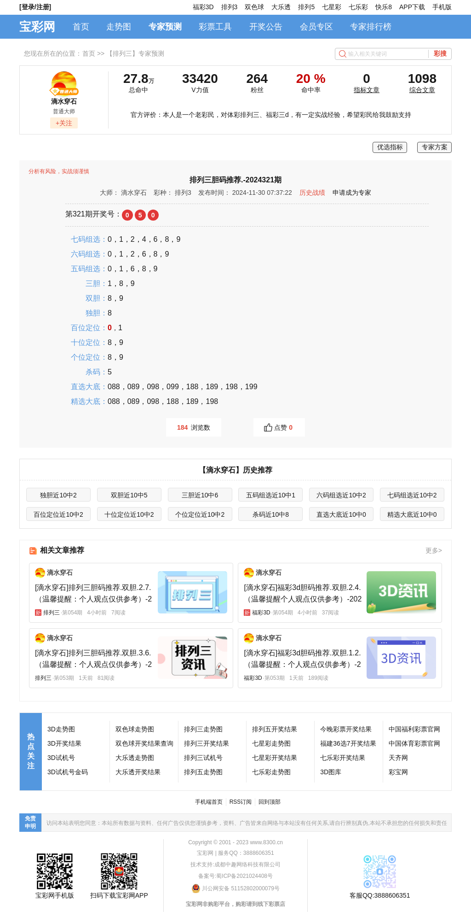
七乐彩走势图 (271, 772)
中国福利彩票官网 (414, 729)
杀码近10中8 (271, 514)
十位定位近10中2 (129, 514)
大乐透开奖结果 (138, 772)
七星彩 (331, 7)
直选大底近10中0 (341, 514)
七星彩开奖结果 (274, 757)
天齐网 (398, 757)
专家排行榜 (370, 26)
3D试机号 (61, 757)
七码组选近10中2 (412, 495)
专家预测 (165, 26)
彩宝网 (398, 772)
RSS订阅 (241, 802)
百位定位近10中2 (58, 514)
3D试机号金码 (67, 772)
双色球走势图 (134, 729)
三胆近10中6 (200, 495)
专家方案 (435, 147)
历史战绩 (312, 192)
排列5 (306, 7)
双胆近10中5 (129, 495)
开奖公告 (265, 26)
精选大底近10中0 (412, 514)
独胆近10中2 (58, 495)
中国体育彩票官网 (414, 743)
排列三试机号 (203, 757)
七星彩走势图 (271, 743)
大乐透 (281, 7)
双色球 (254, 7)
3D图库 (330, 772)
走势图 (118, 26)
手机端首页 (209, 802)
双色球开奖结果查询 (144, 743)
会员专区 (316, 26)
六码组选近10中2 (341, 495)
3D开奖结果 (64, 743)
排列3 (229, 7)
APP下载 (412, 7)
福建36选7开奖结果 (348, 743)
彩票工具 (215, 26)
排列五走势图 (203, 772)
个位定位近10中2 (199, 514)
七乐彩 (358, 7)
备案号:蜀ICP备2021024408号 (235, 876)
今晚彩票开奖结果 (346, 729)
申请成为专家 (352, 192)
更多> (433, 550)
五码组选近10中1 (270, 495)
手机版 (442, 7)
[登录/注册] (35, 7)
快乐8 (383, 7)
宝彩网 (37, 27)
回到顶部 (269, 802)
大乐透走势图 (134, 757)
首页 (81, 26)
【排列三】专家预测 (135, 53)
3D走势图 (61, 729)
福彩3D (203, 7)
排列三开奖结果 (206, 743)
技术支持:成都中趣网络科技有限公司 (235, 864)
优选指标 (390, 147)
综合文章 (422, 89)
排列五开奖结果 (274, 729)
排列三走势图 (203, 729)
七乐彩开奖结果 (342, 757)
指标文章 (366, 89)
